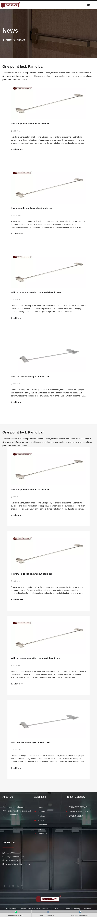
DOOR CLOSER (76, 820)
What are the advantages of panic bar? (31, 378)
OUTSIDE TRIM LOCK (78, 815)
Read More (17, 149)
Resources (42, 829)
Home (40, 811)
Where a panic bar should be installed (30, 124)
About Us (42, 815)
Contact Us (42, 837)
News (40, 833)
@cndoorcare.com (16, 860)
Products (41, 820)
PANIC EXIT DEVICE (78, 811)
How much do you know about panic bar (31, 209)
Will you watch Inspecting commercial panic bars (36, 293)
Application (42, 824)
